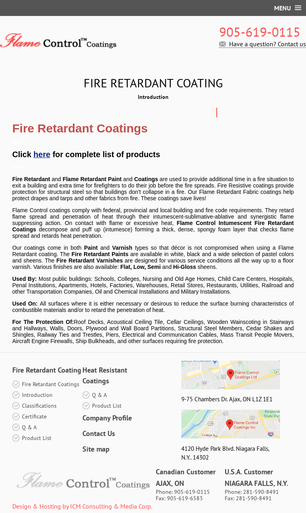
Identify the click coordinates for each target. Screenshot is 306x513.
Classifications (39, 405)
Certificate (34, 416)
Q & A (29, 427)
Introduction (37, 395)
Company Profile (107, 417)
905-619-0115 (259, 32)
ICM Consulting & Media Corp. (111, 506)
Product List (36, 438)
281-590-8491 (261, 491)
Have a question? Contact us (267, 44)
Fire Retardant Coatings (50, 384)
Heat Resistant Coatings (104, 375)
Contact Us (98, 433)
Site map (96, 449)
